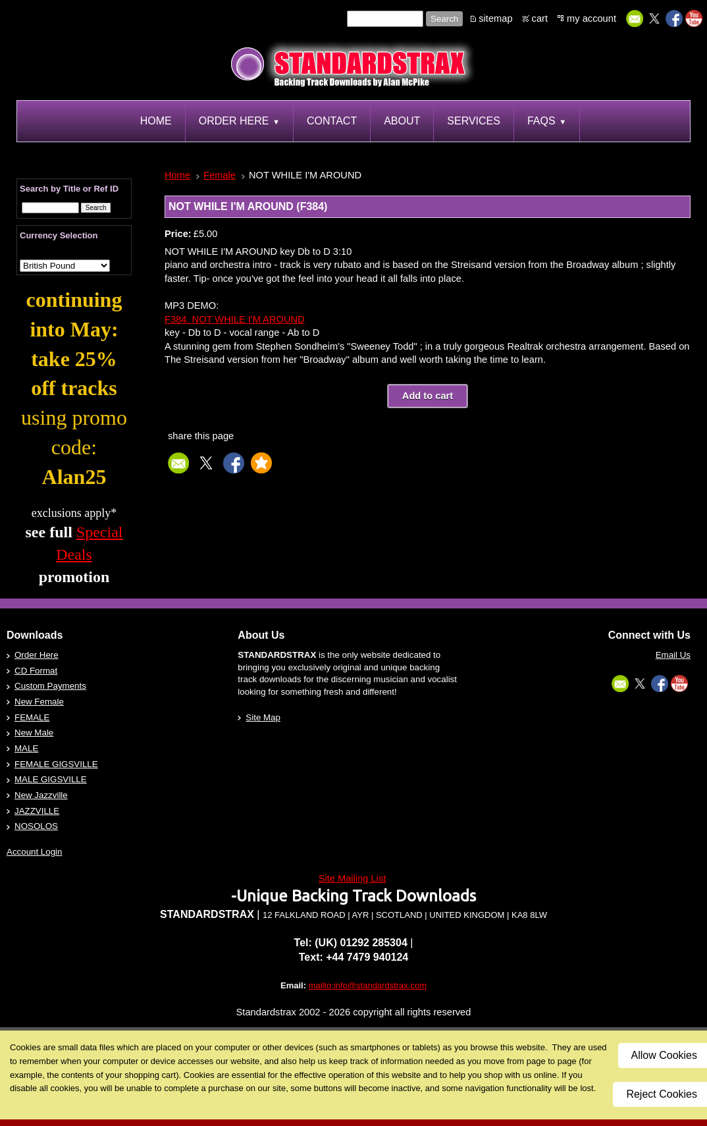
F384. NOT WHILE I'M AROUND (235, 319)
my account (591, 18)
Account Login (34, 852)
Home (177, 175)
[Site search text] (385, 19)
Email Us (673, 655)
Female (219, 175)
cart (540, 18)
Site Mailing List (352, 878)
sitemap (495, 18)
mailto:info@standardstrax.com (368, 985)
